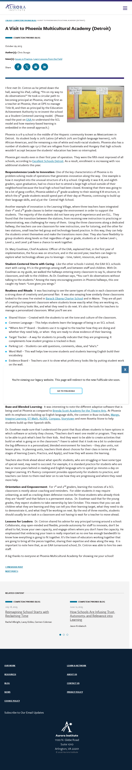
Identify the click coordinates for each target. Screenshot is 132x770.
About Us (72, 674)
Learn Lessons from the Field (47, 59)
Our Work (9, 665)
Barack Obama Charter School (64, 298)
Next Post (11, 571)
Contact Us (73, 683)
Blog (7, 683)
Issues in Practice (23, 59)
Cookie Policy (12, 700)
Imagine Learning (15, 418)
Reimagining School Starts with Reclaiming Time (27, 614)
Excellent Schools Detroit (47, 161)
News (7, 691)
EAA (29, 119)
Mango (115, 415)
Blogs (8, 20)
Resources (10, 674)
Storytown (67, 418)
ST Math (33, 418)
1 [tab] (60, 635)
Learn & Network (76, 665)
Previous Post (14, 566)
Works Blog (24, 20)
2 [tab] (64, 635)
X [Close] (125, 369)
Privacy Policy (75, 691)
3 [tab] (67, 635)
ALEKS (43, 418)
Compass (54, 418)
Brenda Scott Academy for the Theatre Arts (79, 410)
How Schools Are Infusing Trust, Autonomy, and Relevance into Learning (92, 616)
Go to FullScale (66, 390)
